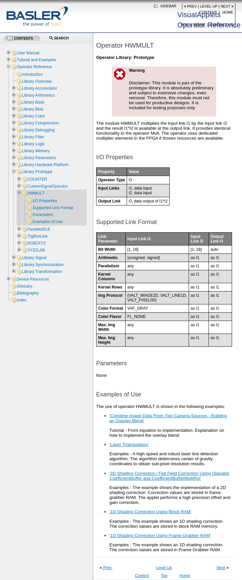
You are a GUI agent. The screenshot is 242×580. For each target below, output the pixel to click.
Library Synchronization (42, 264)
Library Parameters (39, 158)
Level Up (208, 6)
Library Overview (37, 81)
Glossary (24, 286)
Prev (192, 6)
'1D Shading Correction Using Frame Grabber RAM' (160, 535)
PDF (184, 25)
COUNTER (37, 179)
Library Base (33, 102)
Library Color (33, 116)
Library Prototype (37, 171)
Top (164, 575)
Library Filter (33, 137)
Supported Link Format (52, 207)
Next (225, 6)
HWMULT (35, 193)
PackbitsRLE (38, 229)
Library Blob (32, 109)
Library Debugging (38, 130)
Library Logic (33, 144)
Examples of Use (47, 221)
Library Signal (34, 257)
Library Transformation (42, 271)
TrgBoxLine (37, 236)
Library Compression (40, 123)
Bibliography (27, 293)
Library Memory (35, 151)
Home (227, 12)
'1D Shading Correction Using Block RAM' (150, 511)
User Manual (28, 53)
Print (199, 25)
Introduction (32, 74)
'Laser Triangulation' (129, 444)
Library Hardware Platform (45, 164)
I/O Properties (44, 201)
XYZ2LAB (36, 250)
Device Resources (33, 279)
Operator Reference (34, 67)
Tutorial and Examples (36, 60)
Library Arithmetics (38, 95)
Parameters (42, 214)
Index (21, 300)
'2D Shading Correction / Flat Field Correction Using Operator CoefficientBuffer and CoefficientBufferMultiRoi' (169, 476)
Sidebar (168, 6)
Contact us (221, 25)
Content (208, 12)
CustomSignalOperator (47, 186)
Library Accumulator (39, 88)
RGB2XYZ (36, 243)
